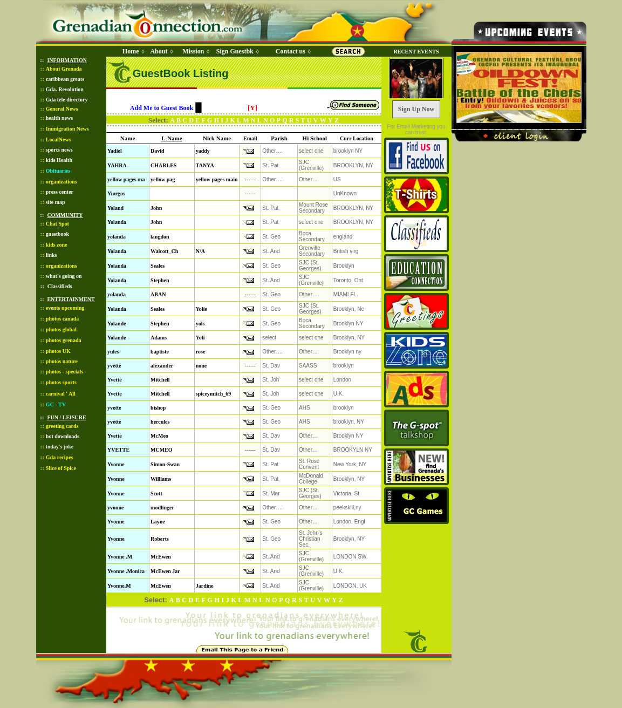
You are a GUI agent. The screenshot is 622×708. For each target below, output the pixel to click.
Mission (193, 51)
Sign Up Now (416, 109)
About (158, 51)
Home (130, 51)
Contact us (290, 51)
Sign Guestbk (237, 51)
